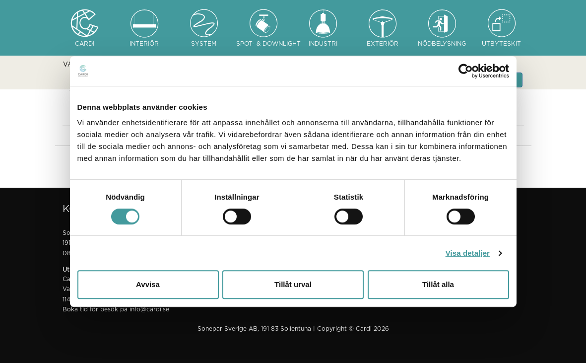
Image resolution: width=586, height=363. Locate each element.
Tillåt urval (293, 284)
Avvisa (148, 284)
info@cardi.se (149, 309)
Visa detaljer (468, 253)
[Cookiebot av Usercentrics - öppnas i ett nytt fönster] (465, 71)
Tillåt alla (438, 284)
